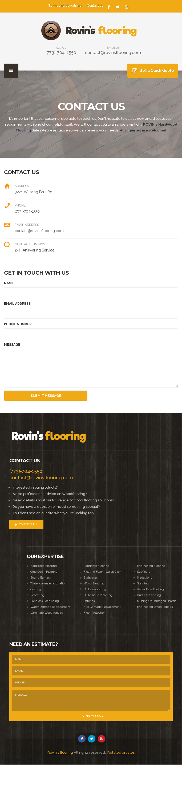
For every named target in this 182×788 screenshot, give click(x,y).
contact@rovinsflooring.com (113, 52)
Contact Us (28, 524)
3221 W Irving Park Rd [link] (33, 192)
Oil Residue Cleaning (98, 595)
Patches (89, 601)
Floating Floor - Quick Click (102, 572)
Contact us (95, 5)
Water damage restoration (48, 583)
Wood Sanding (94, 583)
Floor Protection (95, 612)
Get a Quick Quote (156, 70)
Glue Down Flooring (44, 572)
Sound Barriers (40, 577)
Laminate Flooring (96, 566)
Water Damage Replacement (50, 607)
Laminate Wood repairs (46, 612)
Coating (35, 589)
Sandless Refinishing (44, 601)
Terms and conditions (64, 5)
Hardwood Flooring (43, 566)
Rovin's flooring (60, 752)
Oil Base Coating (95, 589)
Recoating (37, 595)
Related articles (121, 752)
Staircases (91, 577)
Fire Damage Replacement (102, 607)
